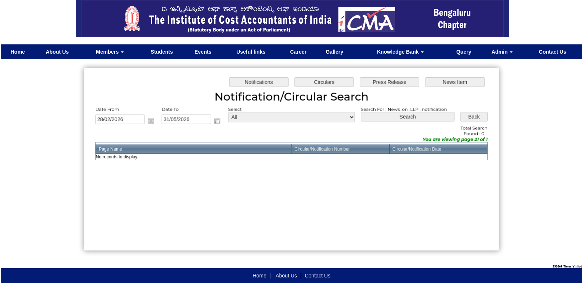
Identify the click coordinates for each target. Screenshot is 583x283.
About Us (57, 52)
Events (202, 52)
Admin (502, 52)
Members (110, 52)
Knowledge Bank (400, 52)
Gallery (334, 52)
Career (298, 52)
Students (162, 52)
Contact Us (552, 52)
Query (463, 52)
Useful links (251, 52)
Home (17, 52)
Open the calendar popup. (154, 121)
